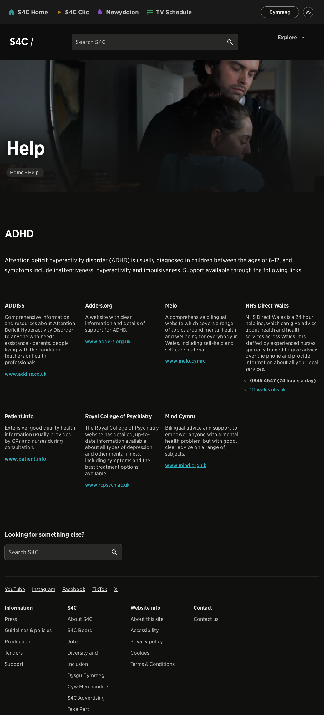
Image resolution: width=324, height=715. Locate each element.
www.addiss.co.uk (26, 374)
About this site (147, 619)
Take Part (78, 709)
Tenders (14, 653)
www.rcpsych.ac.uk (107, 485)
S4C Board (80, 630)
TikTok (99, 589)
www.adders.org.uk (108, 342)
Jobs (73, 642)
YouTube (15, 589)
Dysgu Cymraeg (86, 675)
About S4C (80, 619)
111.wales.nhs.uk (268, 390)
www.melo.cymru (185, 361)
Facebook (73, 589)
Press (11, 619)
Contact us (206, 619)
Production (17, 642)
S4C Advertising (86, 698)
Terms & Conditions (152, 664)
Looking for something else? (44, 534)
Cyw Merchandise (88, 687)
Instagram (43, 589)
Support (14, 664)
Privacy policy (146, 642)
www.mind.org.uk (185, 465)
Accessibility (144, 630)
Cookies (139, 653)
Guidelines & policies (28, 630)
